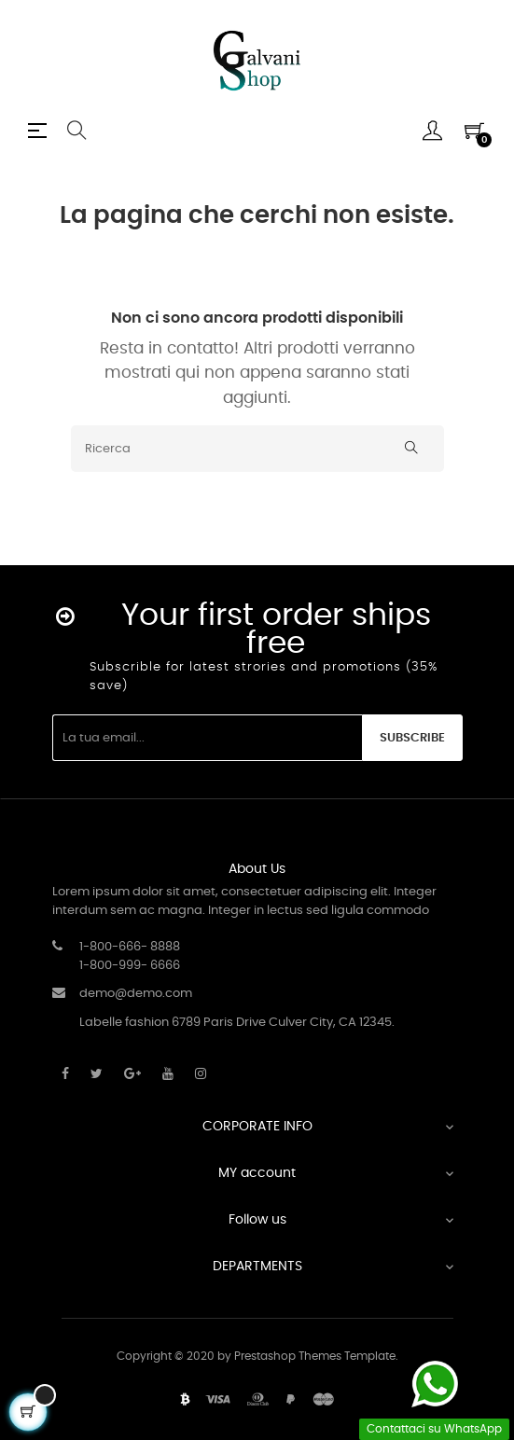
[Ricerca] (257, 448)
